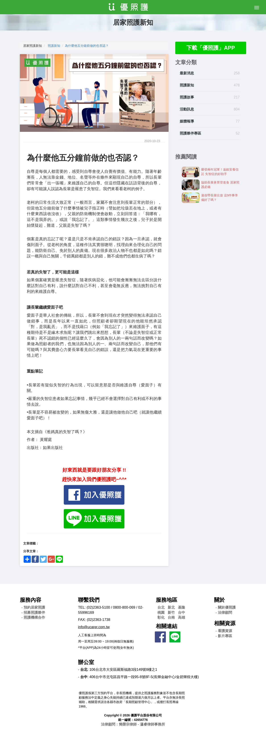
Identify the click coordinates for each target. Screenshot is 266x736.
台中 (181, 612)
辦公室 (86, 662)
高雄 (181, 617)
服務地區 (166, 600)
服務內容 (30, 600)
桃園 (161, 612)
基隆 (181, 607)
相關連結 (166, 626)
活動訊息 (187, 109)
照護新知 (54, 45)
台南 (171, 617)
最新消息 (187, 73)
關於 (219, 600)
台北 (161, 607)
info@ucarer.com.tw (94, 627)
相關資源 (224, 623)
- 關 (226, 607)
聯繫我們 (88, 600)
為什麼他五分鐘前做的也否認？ (87, 45)
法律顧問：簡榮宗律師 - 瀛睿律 (133, 724)
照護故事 (187, 97)
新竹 (171, 612)
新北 (171, 607)
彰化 (161, 617)
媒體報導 (187, 121)
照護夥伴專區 (190, 133)
